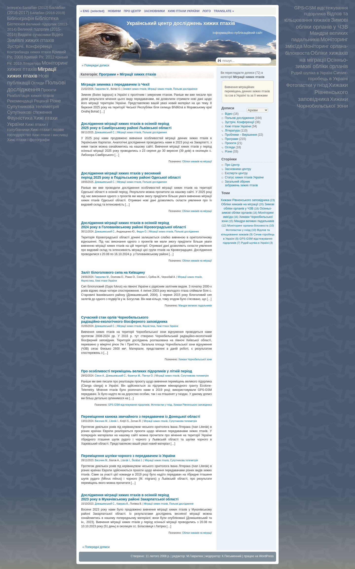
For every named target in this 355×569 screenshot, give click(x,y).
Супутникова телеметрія (33, 106)
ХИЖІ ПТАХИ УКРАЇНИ (183, 11)
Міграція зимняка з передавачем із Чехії (115, 84)
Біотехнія (16, 23)
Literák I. (114, 421)
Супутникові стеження (29, 112)
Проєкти (48, 90)
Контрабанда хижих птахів (29, 52)
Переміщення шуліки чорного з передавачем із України (128, 456)
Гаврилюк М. (102, 89)
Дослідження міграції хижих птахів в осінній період (126, 126)
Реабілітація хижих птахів (30, 95)
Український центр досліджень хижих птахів (181, 23)
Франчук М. (134, 375)
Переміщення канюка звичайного (140, 416)
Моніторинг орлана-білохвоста (250, 225)
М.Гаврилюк (194, 556)
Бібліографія (20, 18)
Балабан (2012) (35, 8)
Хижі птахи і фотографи (28, 140)
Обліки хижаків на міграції (197, 161)
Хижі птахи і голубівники (27, 127)
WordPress (266, 556)
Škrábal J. (137, 460)
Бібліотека (46, 18)
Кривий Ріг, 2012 (39, 57)
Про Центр (232, 165)
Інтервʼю (14, 7)
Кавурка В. (122, 503)
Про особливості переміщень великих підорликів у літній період (136, 371)
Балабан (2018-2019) (47, 13)
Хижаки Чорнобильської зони (195, 359)
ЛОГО (206, 11)
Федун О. (142, 231)
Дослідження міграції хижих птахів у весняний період (131, 175)
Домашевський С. (105, 132)
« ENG (92, 11)
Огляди (37, 83)
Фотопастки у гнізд (307, 85)
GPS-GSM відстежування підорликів (129, 404)
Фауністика (20, 118)
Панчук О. (147, 375)
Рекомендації (20, 101)
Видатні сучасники (34, 35)
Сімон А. (100, 375)
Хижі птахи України (106, 280)
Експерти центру (236, 173)
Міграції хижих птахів (138, 74)
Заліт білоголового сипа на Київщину (113, 272)
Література (32, 63)
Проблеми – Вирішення (241, 134)
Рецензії (41, 101)
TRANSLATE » (224, 11)
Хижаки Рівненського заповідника (323, 92)
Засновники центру (238, 169)
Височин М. (101, 421)
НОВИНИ (114, 11)
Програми (107, 74)
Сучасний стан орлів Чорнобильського (124, 319)
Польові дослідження (36, 86)
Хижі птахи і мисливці (50, 135)
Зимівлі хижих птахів (30, 40)
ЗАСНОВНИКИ (154, 11)
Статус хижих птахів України (244, 177)
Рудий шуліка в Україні (312, 73)
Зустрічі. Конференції (29, 46)
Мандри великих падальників (195, 305)
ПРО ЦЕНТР (132, 11)
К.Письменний (232, 556)
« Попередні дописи (95, 65)
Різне (55, 100)
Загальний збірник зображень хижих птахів (241, 183)
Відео (57, 34)
